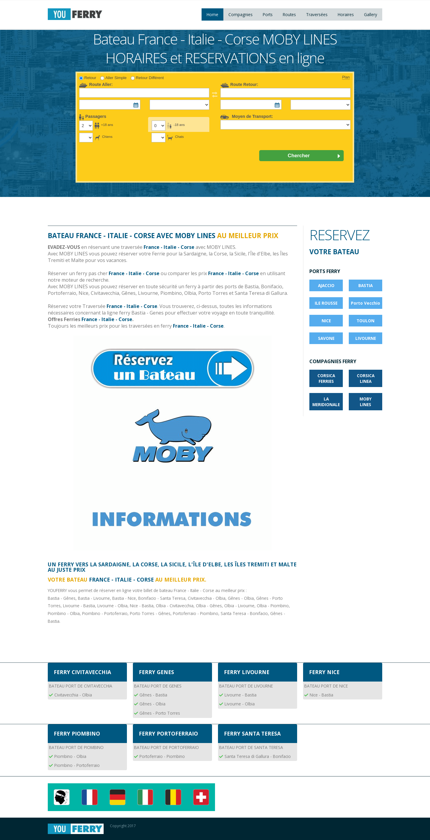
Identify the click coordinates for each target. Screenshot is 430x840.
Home (212, 14)
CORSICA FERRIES (326, 378)
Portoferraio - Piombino (162, 756)
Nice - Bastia (321, 695)
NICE (326, 320)
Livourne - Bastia (241, 695)
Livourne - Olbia (240, 704)
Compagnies (240, 14)
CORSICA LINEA (365, 378)
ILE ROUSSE (326, 303)
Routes (289, 14)
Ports (268, 14)
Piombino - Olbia (70, 756)
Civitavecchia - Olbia (73, 695)
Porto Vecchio (365, 303)
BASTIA (365, 285)
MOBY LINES (365, 401)
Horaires (346, 14)
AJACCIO (326, 285)
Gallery (370, 14)
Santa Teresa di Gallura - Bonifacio (258, 756)
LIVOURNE (365, 338)
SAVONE (326, 338)
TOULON (365, 320)
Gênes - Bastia (153, 695)
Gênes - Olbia (152, 704)
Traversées (317, 14)
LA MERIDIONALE (326, 401)
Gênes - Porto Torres (159, 713)
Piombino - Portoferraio (77, 765)
